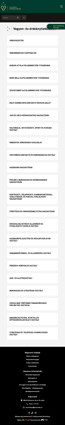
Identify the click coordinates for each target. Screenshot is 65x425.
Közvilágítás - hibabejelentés (32, 388)
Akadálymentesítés (32, 391)
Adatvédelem (32, 381)
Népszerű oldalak (32, 352)
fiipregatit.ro (32, 378)
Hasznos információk (32, 371)
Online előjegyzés (32, 356)
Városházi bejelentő (32, 375)
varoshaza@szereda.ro (32, 407)
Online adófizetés (32, 363)
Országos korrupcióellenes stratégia (32, 385)
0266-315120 (32, 404)
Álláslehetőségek (32, 359)
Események (32, 366)
